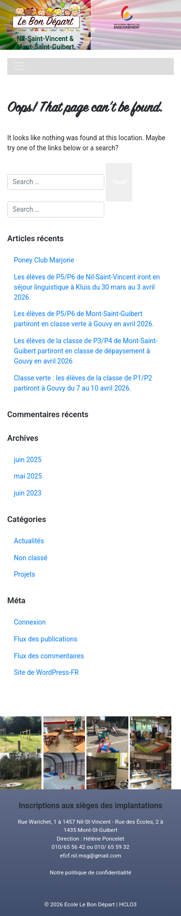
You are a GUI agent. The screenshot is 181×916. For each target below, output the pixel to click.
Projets (24, 574)
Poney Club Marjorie (44, 260)
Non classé (30, 558)
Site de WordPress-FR (46, 672)
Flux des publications (45, 639)
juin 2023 (28, 493)
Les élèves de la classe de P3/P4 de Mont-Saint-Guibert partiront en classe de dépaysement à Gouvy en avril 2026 (86, 351)
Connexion (30, 622)
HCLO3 (128, 904)
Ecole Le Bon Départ (89, 904)
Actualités (29, 541)
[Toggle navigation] (18, 66)
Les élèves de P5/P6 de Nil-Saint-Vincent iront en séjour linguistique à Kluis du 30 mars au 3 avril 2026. (87, 287)
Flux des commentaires (49, 656)
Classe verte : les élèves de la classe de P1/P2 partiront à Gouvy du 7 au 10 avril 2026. (83, 383)
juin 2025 (28, 460)
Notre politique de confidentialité (90, 872)
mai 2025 (28, 476)
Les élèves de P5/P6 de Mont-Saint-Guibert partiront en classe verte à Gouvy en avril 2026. (84, 319)
